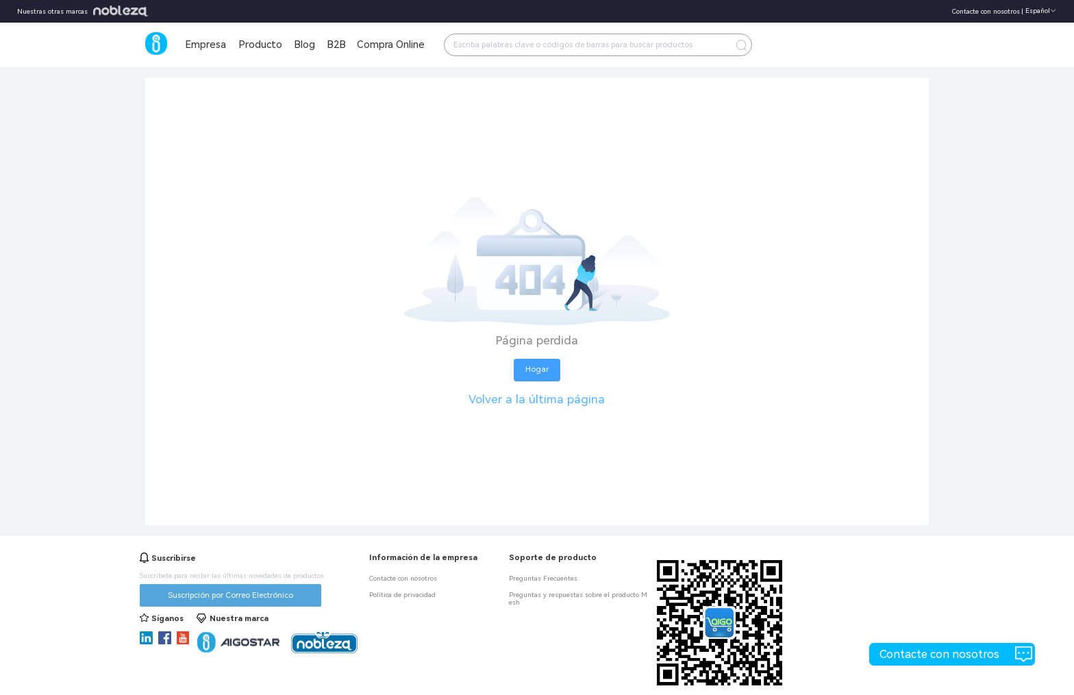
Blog (304, 44)
